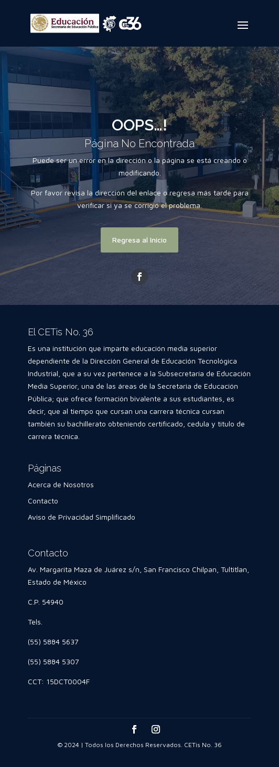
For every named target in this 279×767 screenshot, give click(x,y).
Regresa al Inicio (139, 239)
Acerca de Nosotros (61, 484)
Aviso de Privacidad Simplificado (81, 516)
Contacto (43, 500)
